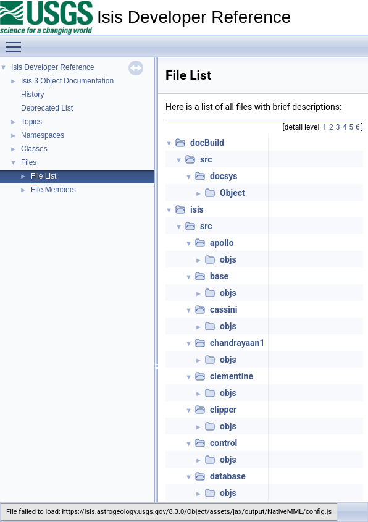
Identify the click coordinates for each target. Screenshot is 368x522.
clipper (223, 410)
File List (43, 176)
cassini (223, 309)
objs (228, 259)
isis (197, 209)
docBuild (207, 143)
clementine (231, 376)
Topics (31, 121)
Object (232, 193)
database (228, 476)
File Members (53, 189)
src (206, 159)
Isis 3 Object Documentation (67, 81)
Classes (34, 149)
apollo (222, 243)
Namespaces (42, 135)
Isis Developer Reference (52, 67)
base (219, 276)
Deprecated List (47, 108)
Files (28, 162)
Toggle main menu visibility (16, 41)
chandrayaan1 (237, 343)
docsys (224, 176)
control (223, 443)
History (32, 94)
